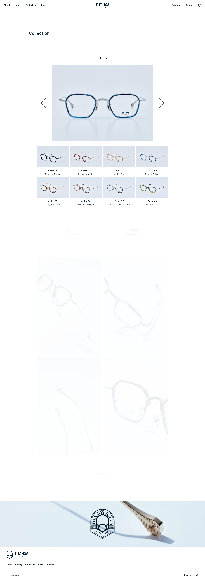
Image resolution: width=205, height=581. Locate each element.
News (43, 5)
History (18, 5)
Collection (31, 5)
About (7, 5)
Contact (190, 5)
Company (177, 5)
